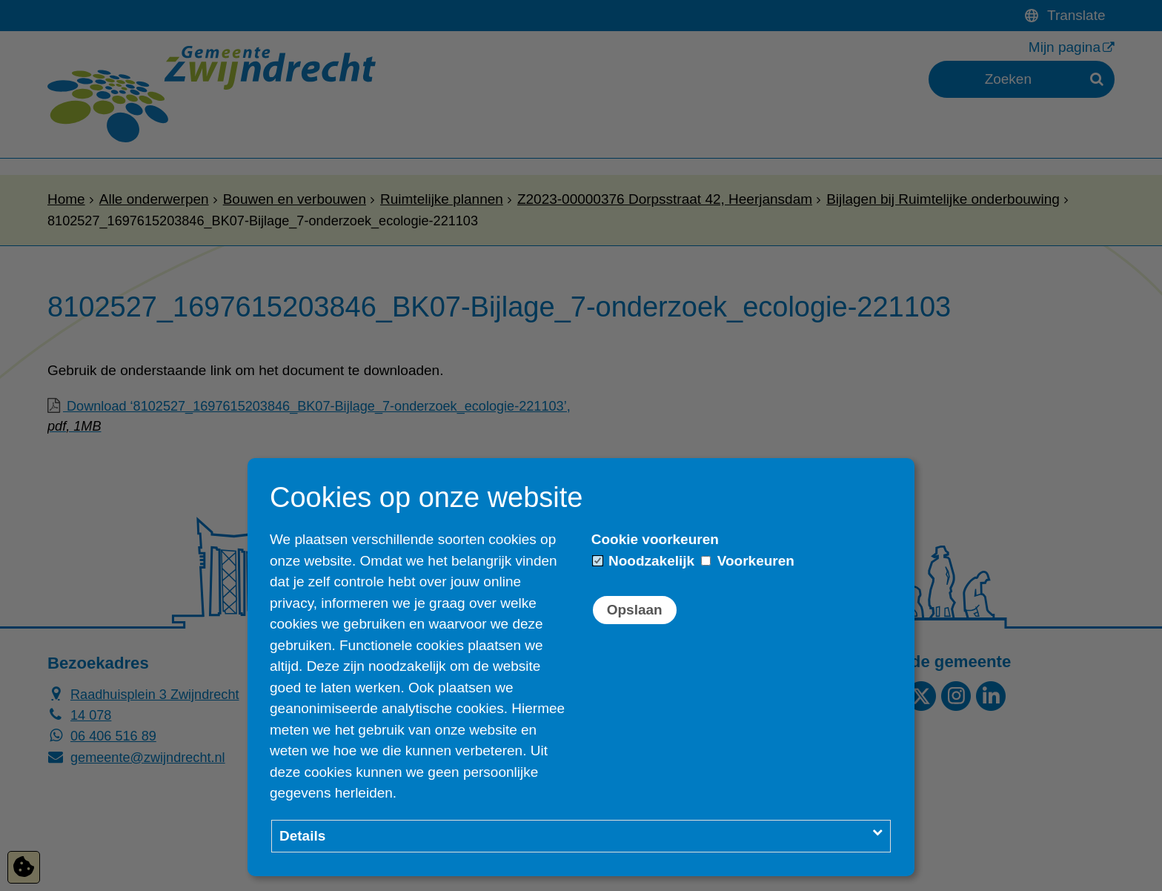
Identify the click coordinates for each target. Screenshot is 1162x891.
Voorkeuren (747, 561)
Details (302, 836)
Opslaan (635, 609)
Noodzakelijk (643, 561)
